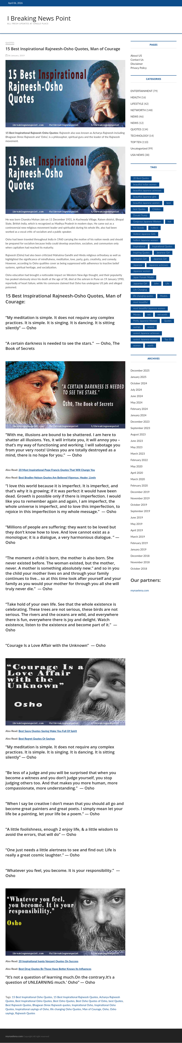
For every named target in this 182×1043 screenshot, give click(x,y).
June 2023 (137, 441)
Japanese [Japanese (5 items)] (137, 265)
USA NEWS (137, 155)
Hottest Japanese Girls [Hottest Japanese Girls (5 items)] (144, 234)
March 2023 (138, 453)
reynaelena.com (140, 590)
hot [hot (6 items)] (169, 221)
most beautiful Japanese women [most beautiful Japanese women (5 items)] (149, 308)
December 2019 (140, 492)
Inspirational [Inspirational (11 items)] (139, 246)
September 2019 (140, 511)
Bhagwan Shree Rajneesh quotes (52, 1005)
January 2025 (138, 377)
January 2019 (138, 549)
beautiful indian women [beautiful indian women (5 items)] (145, 184)
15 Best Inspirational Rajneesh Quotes (75, 997)
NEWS (134, 116)
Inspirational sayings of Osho (32, 1009)
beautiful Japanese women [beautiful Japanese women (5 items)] (146, 203)
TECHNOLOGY (140, 135)
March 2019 (138, 536)
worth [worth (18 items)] (150, 345)
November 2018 (140, 562)
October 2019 (139, 504)
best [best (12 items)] (169, 203)
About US (136, 55)
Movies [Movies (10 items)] (136, 314)
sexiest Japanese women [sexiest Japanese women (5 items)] (145, 339)
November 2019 (140, 498)
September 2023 (140, 428)
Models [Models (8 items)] (163, 296)
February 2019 (139, 543)
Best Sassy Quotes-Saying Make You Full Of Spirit (48, 731)
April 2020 (137, 472)
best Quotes (116, 1001)
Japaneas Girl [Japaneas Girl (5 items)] (160, 259)
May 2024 (137, 402)
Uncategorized (139, 148)
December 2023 (140, 421)
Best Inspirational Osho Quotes (33, 1001)
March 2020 (138, 479)
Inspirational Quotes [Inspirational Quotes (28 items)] (162, 246)
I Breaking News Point (39, 18)
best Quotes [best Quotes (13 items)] (139, 209)
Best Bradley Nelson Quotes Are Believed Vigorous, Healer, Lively (57, 477)
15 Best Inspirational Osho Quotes (32, 997)
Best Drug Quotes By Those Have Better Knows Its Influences (55, 969)
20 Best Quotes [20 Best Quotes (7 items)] (141, 178)
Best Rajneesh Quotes (18, 1005)
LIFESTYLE (137, 103)
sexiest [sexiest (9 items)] (150, 327)
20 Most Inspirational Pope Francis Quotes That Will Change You (57, 470)
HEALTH (136, 97)
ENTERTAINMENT (141, 91)
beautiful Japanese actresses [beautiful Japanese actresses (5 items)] (147, 190)
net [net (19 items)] (149, 314)
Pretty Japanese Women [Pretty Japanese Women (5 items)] (145, 321)
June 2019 (137, 517)
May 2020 (137, 466)
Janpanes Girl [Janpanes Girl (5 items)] (140, 259)
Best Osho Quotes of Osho (91, 1001)
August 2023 (138, 434)
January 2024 (138, 415)
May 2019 (137, 524)
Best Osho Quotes (64, 1001)
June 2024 (137, 396)
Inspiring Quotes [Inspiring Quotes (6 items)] (141, 252)
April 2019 (137, 530)
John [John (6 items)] (156, 283)
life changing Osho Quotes (65, 1009)
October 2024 (139, 383)
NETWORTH (138, 110)
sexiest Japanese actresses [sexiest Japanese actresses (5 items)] (146, 333)
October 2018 (139, 568)
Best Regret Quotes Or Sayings (37, 738)
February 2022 (139, 460)
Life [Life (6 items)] (167, 283)
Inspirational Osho (82, 1005)
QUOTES (10, 43)
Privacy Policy (139, 68)
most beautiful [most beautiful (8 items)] (140, 302)
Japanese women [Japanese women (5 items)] (141, 271)
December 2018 (140, 556)
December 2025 (140, 370)
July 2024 (136, 389)
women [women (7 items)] (137, 345)
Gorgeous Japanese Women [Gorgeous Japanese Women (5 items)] (147, 221)
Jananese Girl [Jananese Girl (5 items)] (163, 252)
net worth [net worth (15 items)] (162, 314)
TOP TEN (136, 142)
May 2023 (137, 447)
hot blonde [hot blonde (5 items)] (138, 227)
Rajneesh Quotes (25, 1013)
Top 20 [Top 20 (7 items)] (167, 339)
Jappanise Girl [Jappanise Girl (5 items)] (140, 283)
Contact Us (137, 59)
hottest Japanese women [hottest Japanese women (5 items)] (145, 240)
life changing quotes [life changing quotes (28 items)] (143, 296)
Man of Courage (91, 1009)
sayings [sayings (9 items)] (136, 327)
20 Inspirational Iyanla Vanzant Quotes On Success (48, 961)
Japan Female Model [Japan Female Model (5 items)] (143, 277)
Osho (106, 1009)
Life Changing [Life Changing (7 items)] (140, 289)
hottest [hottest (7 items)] (154, 227)
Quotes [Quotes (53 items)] (167, 321)
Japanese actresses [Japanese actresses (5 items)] (158, 265)
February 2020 (139, 485)
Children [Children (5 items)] (156, 209)
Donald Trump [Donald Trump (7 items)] (140, 215)
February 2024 (139, 409)
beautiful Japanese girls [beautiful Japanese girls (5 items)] (144, 196)
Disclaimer (137, 63)
